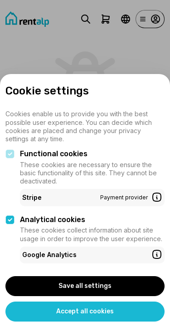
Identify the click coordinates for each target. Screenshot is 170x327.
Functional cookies (53, 153)
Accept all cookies (85, 311)
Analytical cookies (52, 219)
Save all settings (85, 286)
